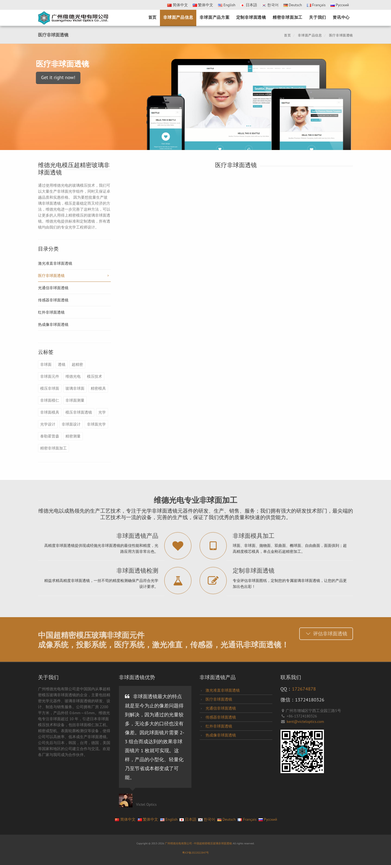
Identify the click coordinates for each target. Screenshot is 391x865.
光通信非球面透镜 (53, 287)
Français (316, 4)
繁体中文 (203, 4)
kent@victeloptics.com (305, 721)
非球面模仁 (49, 400)
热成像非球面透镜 (53, 324)
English (226, 4)
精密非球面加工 (287, 17)
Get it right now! (39, 77)
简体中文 (177, 4)
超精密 (77, 364)
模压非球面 (49, 388)
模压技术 (94, 376)
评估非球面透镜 (326, 632)
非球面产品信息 (178, 17)
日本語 (248, 4)
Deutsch (292, 4)
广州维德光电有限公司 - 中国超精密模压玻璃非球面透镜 (199, 843)
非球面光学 (96, 424)
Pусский (339, 4)
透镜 (61, 364)
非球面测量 (74, 400)
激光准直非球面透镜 (55, 263)
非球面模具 (49, 412)
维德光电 (73, 376)
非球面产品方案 (214, 17)
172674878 (304, 689)
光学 (102, 412)
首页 (152, 17)
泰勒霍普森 (49, 436)
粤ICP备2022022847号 (195, 852)
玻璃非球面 (74, 388)
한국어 (270, 4)
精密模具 (98, 388)
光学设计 (47, 424)
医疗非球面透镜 (340, 35)
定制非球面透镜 (251, 17)
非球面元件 (49, 376)
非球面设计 (71, 424)
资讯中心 (341, 17)
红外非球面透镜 (51, 312)
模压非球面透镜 (78, 412)
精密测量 (73, 436)
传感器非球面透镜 (53, 300)
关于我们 (317, 17)
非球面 (46, 364)
